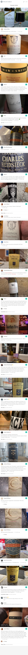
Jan (6, 311)
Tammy (2, 213)
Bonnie (5, 504)
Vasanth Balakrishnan (8, 270)
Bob (1, 473)
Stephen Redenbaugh (8, 364)
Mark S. (5, 84)
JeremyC (5, 336)
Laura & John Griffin (8, 560)
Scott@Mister (3, 311)
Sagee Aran (6, 399)
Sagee (7, 594)
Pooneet (4, 473)
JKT (4, 56)
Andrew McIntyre (7, 464)
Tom (3, 122)
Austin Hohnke (7, 432)
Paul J (5, 298)
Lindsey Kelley (7, 29)
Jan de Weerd (6, 204)
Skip (4, 213)
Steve (4, 439)
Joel (1, 122)
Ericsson (5, 587)
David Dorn (6, 242)
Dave (5, 115)
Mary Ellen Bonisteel (8, 147)
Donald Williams (7, 498)
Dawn (4, 374)
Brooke (5, 308)
